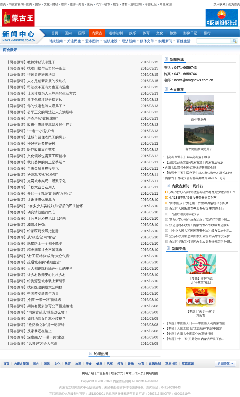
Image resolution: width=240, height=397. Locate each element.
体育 (125, 4)
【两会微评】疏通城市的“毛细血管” (33, 262)
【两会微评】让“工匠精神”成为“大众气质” (38, 256)
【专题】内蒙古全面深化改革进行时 (189, 333)
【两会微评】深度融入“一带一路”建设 (35, 337)
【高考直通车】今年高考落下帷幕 (187, 157)
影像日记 (190, 33)
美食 (81, 4)
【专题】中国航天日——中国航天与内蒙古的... (196, 323)
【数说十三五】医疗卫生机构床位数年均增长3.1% (198, 173)
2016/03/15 (149, 62)
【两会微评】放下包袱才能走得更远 (34, 100)
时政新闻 (56, 41)
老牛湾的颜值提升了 (198, 149)
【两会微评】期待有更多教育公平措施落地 (39, 306)
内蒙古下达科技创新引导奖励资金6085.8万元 (195, 178)
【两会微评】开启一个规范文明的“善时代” (39, 193)
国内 (29, 4)
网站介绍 (88, 373)
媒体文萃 (147, 41)
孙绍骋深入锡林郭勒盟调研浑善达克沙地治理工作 (202, 192)
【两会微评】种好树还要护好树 (30, 143)
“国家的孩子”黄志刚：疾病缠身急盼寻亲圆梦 (198, 203)
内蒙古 (97, 33)
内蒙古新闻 (16, 4)
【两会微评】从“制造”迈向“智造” (31, 237)
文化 (47, 4)
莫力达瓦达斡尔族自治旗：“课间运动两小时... (199, 219)
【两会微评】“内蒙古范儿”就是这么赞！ (37, 312)
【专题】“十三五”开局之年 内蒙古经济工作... (194, 339)
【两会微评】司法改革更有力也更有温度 (37, 87)
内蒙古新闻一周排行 (187, 186)
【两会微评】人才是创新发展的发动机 (36, 81)
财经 (55, 4)
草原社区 (151, 4)
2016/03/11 (149, 162)
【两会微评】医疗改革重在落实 (30, 150)
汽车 (99, 4)
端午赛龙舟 (198, 119)
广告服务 (102, 373)
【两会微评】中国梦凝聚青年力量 (32, 293)
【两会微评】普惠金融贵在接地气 (32, 168)
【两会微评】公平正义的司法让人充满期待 (39, 112)
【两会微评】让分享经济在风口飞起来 (36, 218)
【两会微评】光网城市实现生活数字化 (36, 181)
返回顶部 (225, 363)
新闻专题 (179, 249)
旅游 (73, 4)
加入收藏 (220, 4)
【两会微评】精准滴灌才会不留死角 (34, 250)
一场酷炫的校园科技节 (184, 214)
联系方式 (117, 373)
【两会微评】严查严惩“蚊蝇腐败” (32, 118)
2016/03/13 (149, 93)
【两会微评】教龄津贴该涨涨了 (30, 62)
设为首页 (234, 4)
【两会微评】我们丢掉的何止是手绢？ (36, 162)
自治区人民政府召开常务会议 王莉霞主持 (196, 208)
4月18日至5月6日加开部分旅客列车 (192, 197)
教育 (64, 4)
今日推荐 (177, 90)
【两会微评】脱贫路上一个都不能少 (34, 243)
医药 (90, 4)
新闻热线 (177, 60)
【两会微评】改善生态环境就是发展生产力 (39, 125)
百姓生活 (183, 41)
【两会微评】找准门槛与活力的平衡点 (36, 68)
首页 (3, 4)
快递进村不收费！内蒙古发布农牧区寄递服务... (200, 225)
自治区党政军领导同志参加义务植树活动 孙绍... (200, 241)
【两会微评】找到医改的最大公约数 (34, 287)
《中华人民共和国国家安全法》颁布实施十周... (200, 230)
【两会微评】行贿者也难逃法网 (30, 75)
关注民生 (74, 41)
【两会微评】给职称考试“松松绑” (32, 175)
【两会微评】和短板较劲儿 (27, 225)
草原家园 (166, 4)
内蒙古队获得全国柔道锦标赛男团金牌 (190, 167)
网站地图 (152, 373)
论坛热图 (101, 354)
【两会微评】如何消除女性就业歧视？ (36, 318)
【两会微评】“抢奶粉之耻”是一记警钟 (35, 325)
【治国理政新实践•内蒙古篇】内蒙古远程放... (195, 162)
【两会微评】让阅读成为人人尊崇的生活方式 (41, 93)
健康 (99, 363)
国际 (38, 4)
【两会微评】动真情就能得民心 (30, 212)
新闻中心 (24, 36)
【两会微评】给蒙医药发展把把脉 (32, 231)
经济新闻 (129, 41)
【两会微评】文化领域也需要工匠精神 (36, 156)
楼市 (107, 4)
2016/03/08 (149, 306)
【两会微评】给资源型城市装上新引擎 (36, 281)
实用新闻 (165, 41)
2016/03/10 (149, 200)
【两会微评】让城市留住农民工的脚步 (36, 137)
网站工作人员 (135, 373)
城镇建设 (111, 41)
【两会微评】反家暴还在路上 (29, 331)
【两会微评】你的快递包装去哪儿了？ (36, 106)
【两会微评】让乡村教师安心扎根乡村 (36, 275)
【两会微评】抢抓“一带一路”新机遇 (33, 300)
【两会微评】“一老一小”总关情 (30, 131)
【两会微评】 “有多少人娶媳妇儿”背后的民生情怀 (44, 206)
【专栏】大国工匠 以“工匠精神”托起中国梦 (193, 328)
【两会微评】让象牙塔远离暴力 (30, 200)
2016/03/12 (149, 143)
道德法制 (136, 4)
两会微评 (10, 50)
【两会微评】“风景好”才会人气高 (32, 343)
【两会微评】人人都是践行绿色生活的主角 (39, 268)
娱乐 (116, 4)
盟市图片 (92, 41)
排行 (207, 33)
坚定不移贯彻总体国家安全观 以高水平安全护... (200, 236)
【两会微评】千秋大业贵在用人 (30, 187)
